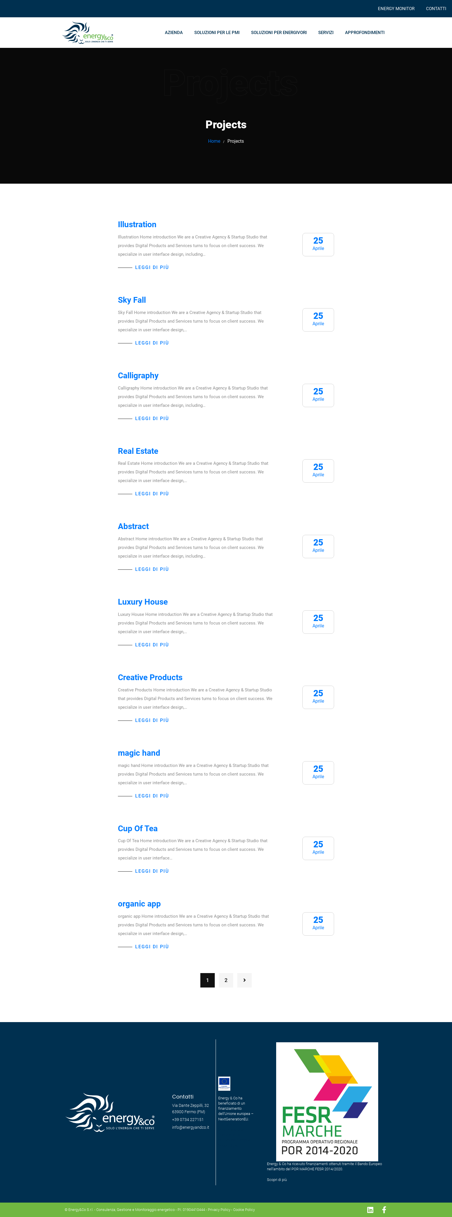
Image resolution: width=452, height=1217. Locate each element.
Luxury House (143, 602)
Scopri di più (277, 1180)
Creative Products (150, 677)
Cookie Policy (244, 1209)
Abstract (133, 526)
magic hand (139, 753)
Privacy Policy (219, 1209)
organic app (139, 903)
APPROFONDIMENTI (365, 32)
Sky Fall (132, 300)
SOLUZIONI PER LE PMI (217, 32)
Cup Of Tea (138, 828)
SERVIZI (326, 32)
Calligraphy (138, 375)
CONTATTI (436, 8)
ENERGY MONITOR (396, 8)
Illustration (137, 224)
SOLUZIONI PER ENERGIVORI (279, 32)
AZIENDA (174, 32)
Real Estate (138, 451)
